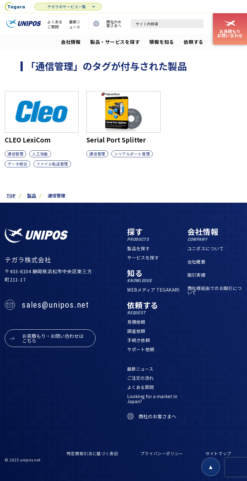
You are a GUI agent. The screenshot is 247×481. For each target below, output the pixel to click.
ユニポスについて (205, 248)
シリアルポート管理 (132, 153)
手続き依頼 (138, 340)
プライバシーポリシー (162, 453)
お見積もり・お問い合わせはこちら (53, 338)
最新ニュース (74, 24)
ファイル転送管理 (52, 163)
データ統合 (17, 163)
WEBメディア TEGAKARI (153, 289)
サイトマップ (218, 453)
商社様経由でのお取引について (214, 290)
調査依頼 (136, 331)
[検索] (195, 23)
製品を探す (138, 248)
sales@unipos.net (55, 305)
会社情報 (71, 41)
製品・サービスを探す (115, 41)
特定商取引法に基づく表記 (92, 453)
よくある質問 (140, 387)
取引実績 (196, 275)
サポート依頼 (141, 349)
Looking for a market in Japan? (152, 398)
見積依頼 (136, 322)
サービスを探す (143, 257)
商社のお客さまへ (107, 23)
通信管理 (15, 153)
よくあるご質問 (54, 24)
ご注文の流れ (140, 378)
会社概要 (196, 261)
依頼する (193, 41)
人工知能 (40, 153)
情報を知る (161, 41)
